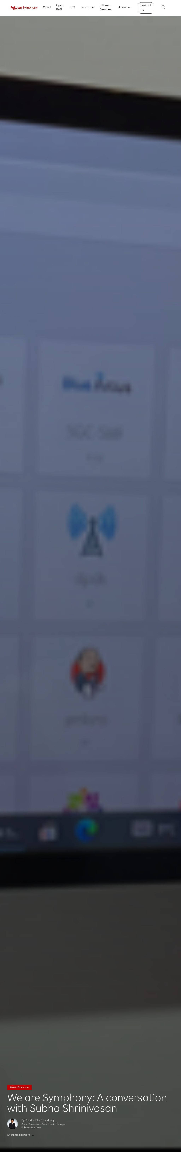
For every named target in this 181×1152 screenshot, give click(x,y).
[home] (24, 7)
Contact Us (146, 8)
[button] (125, 8)
